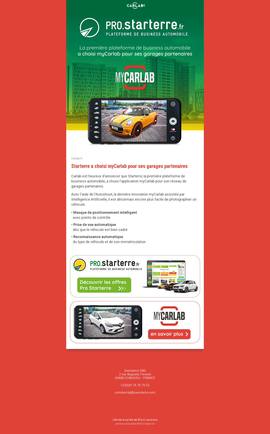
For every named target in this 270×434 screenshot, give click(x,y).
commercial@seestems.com (135, 392)
